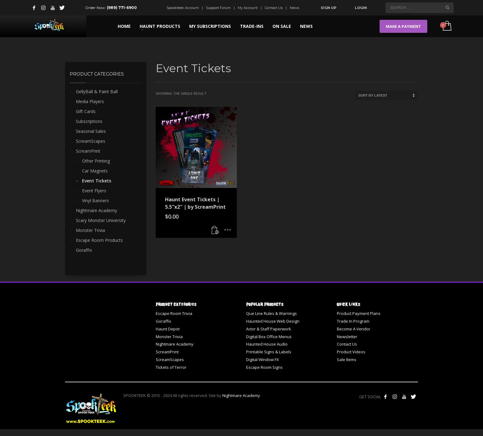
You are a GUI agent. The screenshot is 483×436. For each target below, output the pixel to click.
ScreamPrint (88, 151)
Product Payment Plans (359, 313)
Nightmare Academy (96, 210)
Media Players (90, 101)
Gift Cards (86, 111)
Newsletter (347, 336)
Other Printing (96, 161)
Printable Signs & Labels (268, 352)
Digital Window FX (262, 359)
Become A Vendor (353, 329)
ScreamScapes (90, 141)
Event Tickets (96, 181)
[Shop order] (386, 95)
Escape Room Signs (264, 367)
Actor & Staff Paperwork (268, 329)
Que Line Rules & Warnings (271, 313)
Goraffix (84, 250)
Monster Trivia (90, 230)
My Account (248, 8)
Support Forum (218, 8)
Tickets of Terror (171, 367)
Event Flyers (94, 191)
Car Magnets (95, 171)
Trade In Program (353, 321)
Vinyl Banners (95, 200)
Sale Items (346, 359)
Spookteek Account (183, 8)
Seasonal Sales (91, 131)
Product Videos (351, 352)
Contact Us (274, 8)
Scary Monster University (101, 220)
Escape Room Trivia (174, 313)
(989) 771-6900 (122, 7)
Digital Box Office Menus (269, 336)
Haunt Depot (168, 329)
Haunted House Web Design (272, 321)
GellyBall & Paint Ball (97, 91)
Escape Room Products (99, 240)
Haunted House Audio (267, 344)
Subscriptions (89, 121)
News (294, 8)
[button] (215, 230)
